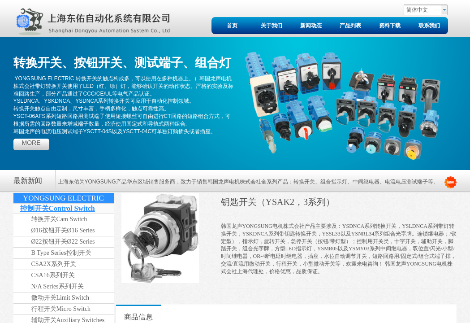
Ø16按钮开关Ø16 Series (63, 230)
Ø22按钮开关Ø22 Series (63, 241)
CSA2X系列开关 (53, 264)
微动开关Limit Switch (60, 297)
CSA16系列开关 (53, 275)
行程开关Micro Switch (61, 309)
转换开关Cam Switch (59, 219)
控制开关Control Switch (57, 208)
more (31, 142)
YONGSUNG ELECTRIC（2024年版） (63, 198)
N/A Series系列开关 (57, 286)
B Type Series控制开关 (61, 252)
